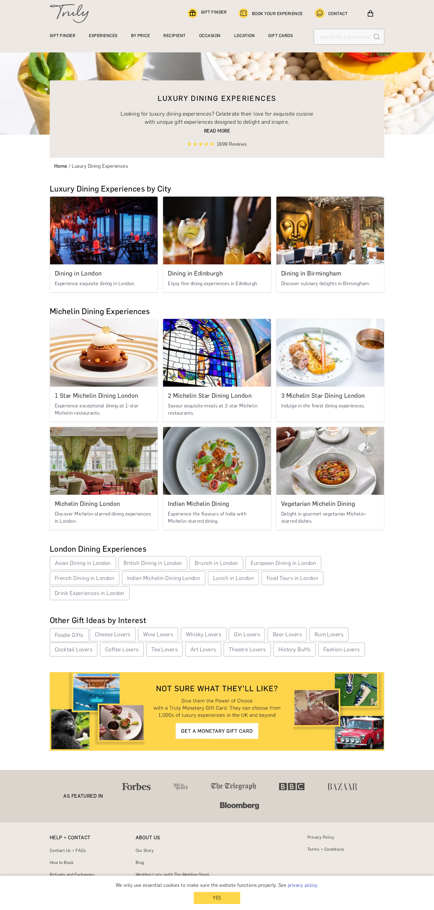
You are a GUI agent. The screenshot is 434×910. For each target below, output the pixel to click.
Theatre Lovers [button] (247, 649)
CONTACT (331, 13)
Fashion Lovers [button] (341, 649)
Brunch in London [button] (216, 563)
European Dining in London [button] (283, 563)
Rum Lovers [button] (329, 634)
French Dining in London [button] (84, 578)
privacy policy (302, 885)
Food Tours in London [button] (293, 578)
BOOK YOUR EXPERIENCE (271, 13)
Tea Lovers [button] (164, 649)
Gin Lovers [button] (247, 634)
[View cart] (370, 13)
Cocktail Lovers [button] (73, 649)
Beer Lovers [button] (287, 634)
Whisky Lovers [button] (203, 634)
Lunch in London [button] (233, 578)
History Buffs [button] (294, 649)
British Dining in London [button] (153, 563)
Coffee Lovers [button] (122, 649)
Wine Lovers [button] (158, 634)
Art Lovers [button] (203, 649)
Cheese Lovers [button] (112, 634)
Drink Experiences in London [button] (89, 593)
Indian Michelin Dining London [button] (163, 578)
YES (217, 898)
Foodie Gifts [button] (69, 635)
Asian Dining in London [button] (83, 563)
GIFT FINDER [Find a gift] (207, 13)
